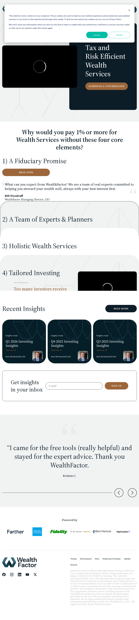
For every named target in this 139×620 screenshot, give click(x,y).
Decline (119, 35)
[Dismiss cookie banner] (129, 10)
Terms (73, 558)
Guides (127, 558)
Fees (97, 558)
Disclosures (86, 558)
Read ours (26, 172)
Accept (97, 35)
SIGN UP (116, 385)
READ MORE (121, 308)
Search (73, 564)
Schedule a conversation (106, 86)
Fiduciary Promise (112, 558)
